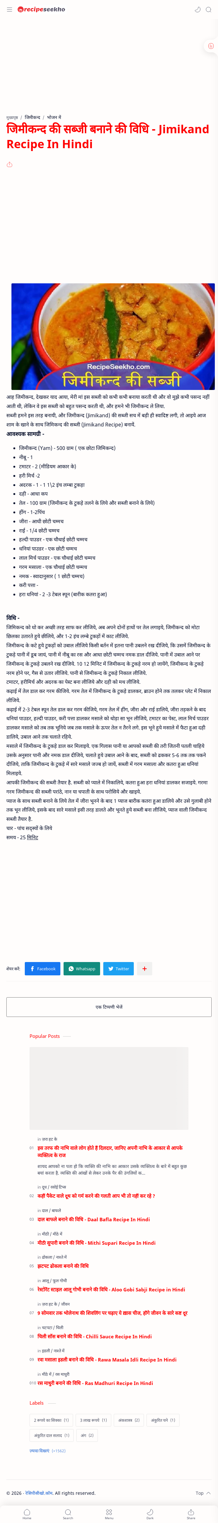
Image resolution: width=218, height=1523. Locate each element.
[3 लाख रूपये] (93, 1420)
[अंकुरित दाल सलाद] (52, 1435)
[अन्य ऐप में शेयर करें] (144, 968)
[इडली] (47, 1351)
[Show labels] (49, 1450)
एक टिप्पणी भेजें (109, 1007)
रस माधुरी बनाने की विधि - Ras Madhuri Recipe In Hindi (95, 1383)
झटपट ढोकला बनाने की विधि (63, 1266)
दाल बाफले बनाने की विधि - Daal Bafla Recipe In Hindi (93, 1219)
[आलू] (47, 1280)
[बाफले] (56, 1210)
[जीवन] (65, 1304)
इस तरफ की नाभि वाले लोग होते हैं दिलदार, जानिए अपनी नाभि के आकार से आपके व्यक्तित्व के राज (109, 1151)
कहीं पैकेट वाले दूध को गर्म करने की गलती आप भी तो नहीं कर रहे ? (96, 1196)
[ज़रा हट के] (49, 1139)
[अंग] (87, 1435)
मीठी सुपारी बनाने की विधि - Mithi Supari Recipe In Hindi (96, 1243)
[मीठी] (47, 1234)
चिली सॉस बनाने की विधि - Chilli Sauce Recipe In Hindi (94, 1336)
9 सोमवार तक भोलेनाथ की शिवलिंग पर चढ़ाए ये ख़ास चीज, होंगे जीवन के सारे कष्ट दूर (112, 1313)
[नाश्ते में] (61, 1257)
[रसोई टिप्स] (58, 1187)
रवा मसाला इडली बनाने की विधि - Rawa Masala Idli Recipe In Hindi (107, 1359)
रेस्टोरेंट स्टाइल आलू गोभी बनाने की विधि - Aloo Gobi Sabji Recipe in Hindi (111, 1289)
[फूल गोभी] (60, 1280)
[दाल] (46, 1210)
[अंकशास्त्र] (129, 1420)
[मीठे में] (57, 1234)
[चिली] (59, 1327)
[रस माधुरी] (62, 1374)
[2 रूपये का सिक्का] (51, 1420)
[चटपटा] (48, 1327)
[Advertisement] (107, 69)
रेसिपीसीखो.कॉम (38, 1493)
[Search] (208, 9)
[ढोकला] (48, 1257)
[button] (197, 9)
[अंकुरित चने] (163, 1420)
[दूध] (46, 1187)
